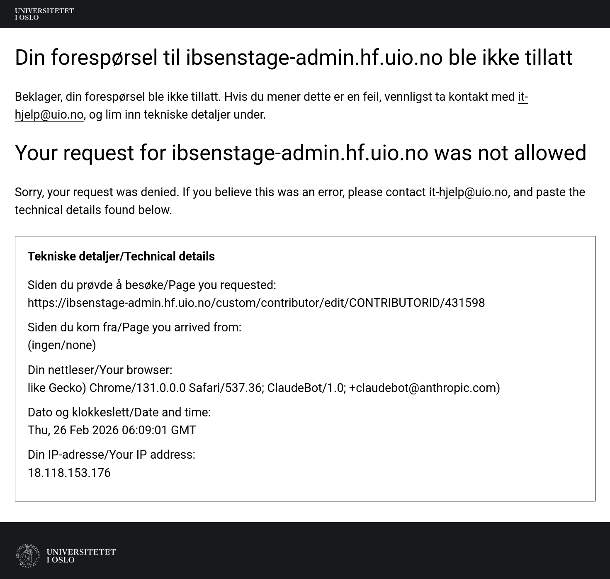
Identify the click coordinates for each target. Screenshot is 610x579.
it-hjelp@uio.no (468, 192)
